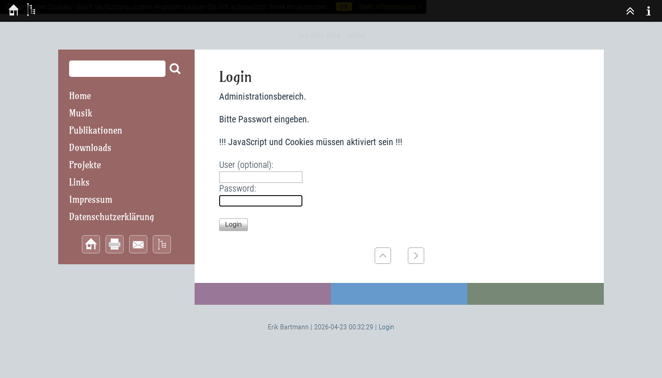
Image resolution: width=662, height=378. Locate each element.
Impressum (90, 199)
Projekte (85, 165)
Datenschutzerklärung (111, 216)
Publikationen (95, 130)
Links (79, 182)
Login (386, 327)
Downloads (90, 147)
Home (80, 95)
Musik (80, 113)
